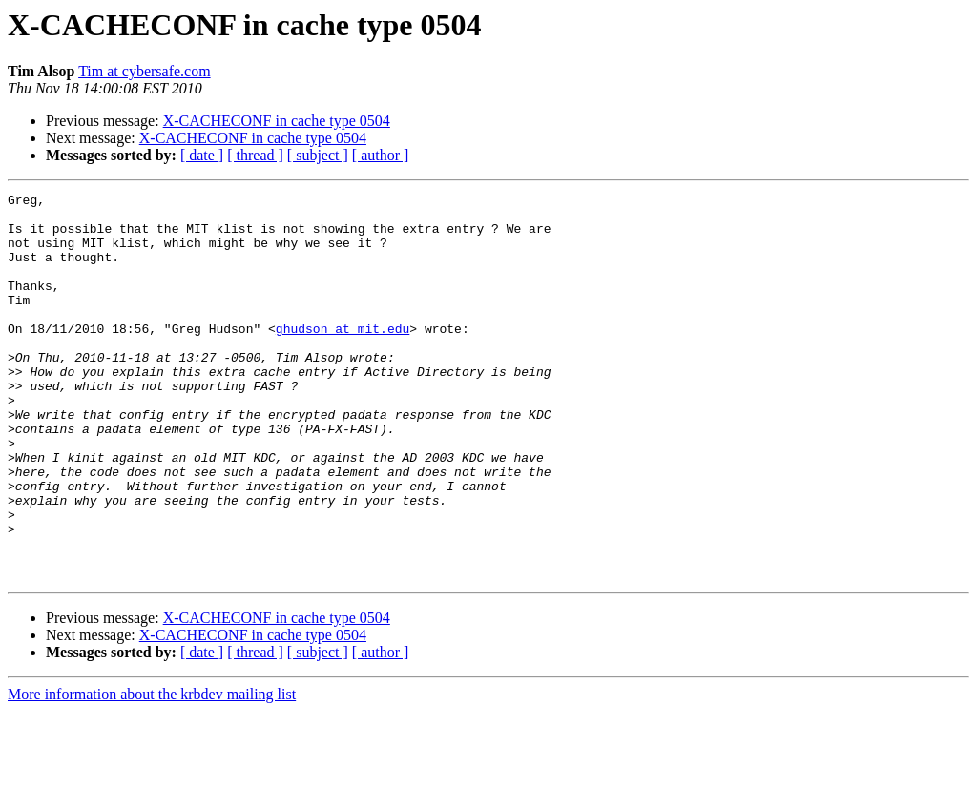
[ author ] (380, 155)
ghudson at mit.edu (342, 356)
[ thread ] (255, 155)
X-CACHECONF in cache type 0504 (276, 121)
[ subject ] (317, 155)
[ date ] (201, 155)
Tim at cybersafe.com (144, 71)
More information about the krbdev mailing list (152, 771)
